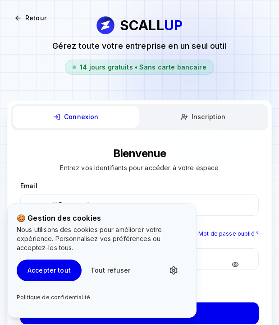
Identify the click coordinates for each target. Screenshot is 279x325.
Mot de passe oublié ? (228, 233)
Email (28, 186)
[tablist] (139, 117)
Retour (30, 18)
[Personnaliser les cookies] (176, 270)
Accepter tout (49, 270)
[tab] (76, 117)
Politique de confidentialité (53, 297)
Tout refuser (111, 270)
